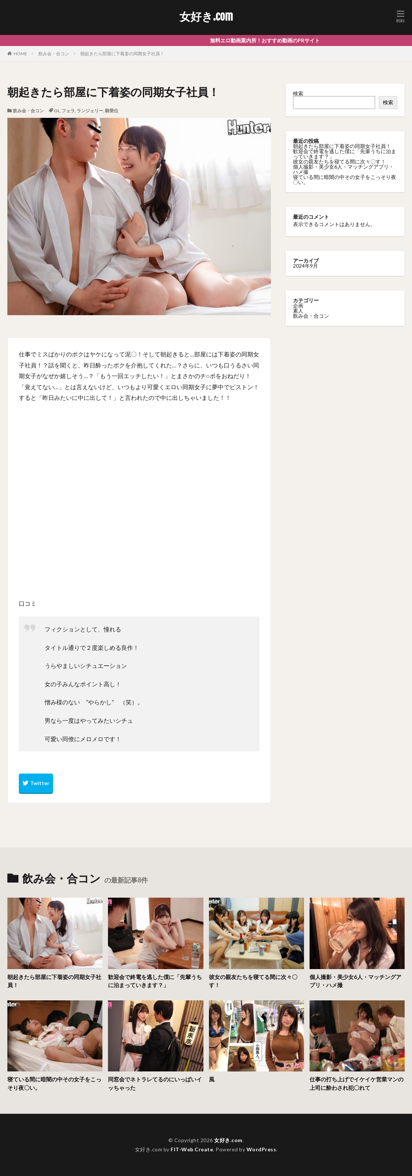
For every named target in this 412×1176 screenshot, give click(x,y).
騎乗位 (111, 110)
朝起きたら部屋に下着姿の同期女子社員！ (122, 53)
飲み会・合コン (53, 53)
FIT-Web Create (192, 1149)
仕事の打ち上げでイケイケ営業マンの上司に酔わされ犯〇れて (357, 1083)
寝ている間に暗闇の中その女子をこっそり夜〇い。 (344, 179)
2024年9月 (305, 266)
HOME (20, 53)
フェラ (68, 110)
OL (57, 110)
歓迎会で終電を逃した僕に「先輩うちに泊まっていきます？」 (344, 153)
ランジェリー (90, 110)
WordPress (261, 1149)
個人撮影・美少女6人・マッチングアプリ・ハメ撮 (343, 169)
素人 (298, 310)
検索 (298, 93)
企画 (298, 305)
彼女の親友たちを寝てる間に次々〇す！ (339, 161)
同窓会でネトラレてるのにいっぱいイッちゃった (155, 1083)
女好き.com (206, 16)
